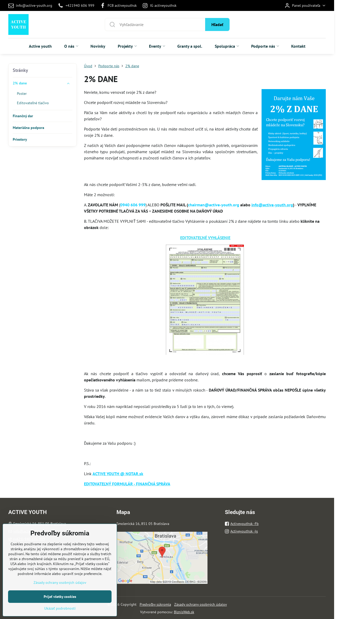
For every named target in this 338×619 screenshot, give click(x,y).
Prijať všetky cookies (60, 612)
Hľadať (217, 24)
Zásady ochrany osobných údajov (200, 604)
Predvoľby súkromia (155, 604)
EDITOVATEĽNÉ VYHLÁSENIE (205, 237)
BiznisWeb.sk (184, 612)
